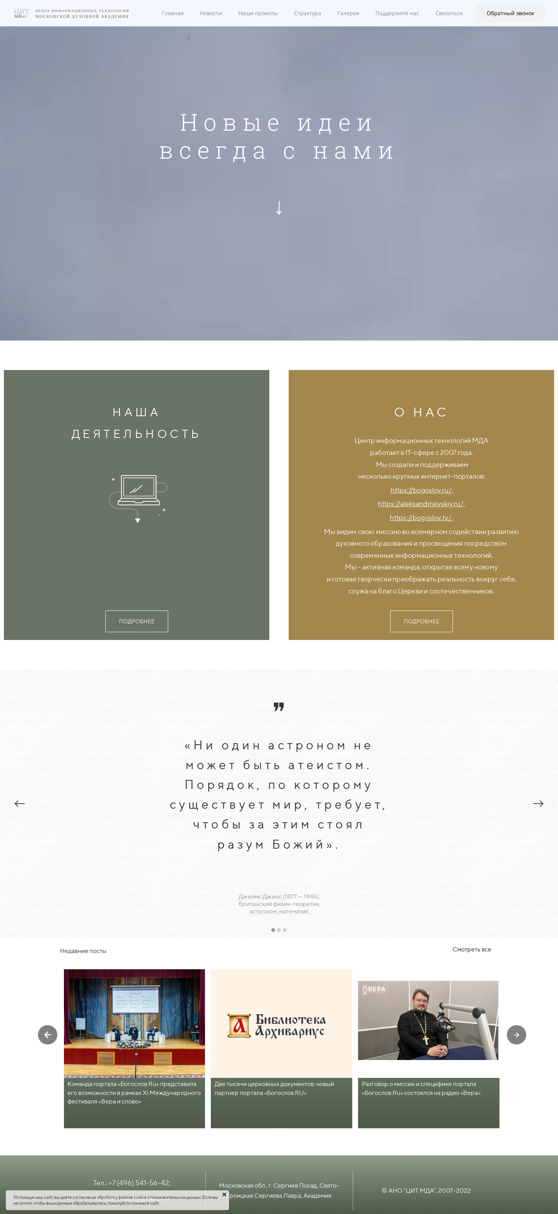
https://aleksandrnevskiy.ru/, (421, 504)
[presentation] (47, 1035)
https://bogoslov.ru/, (422, 490)
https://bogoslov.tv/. (421, 518)
